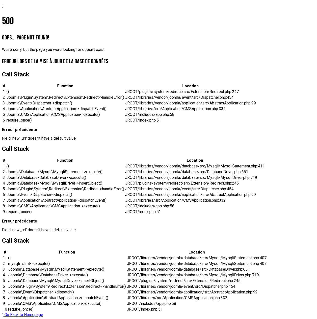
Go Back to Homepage (22, 314)
